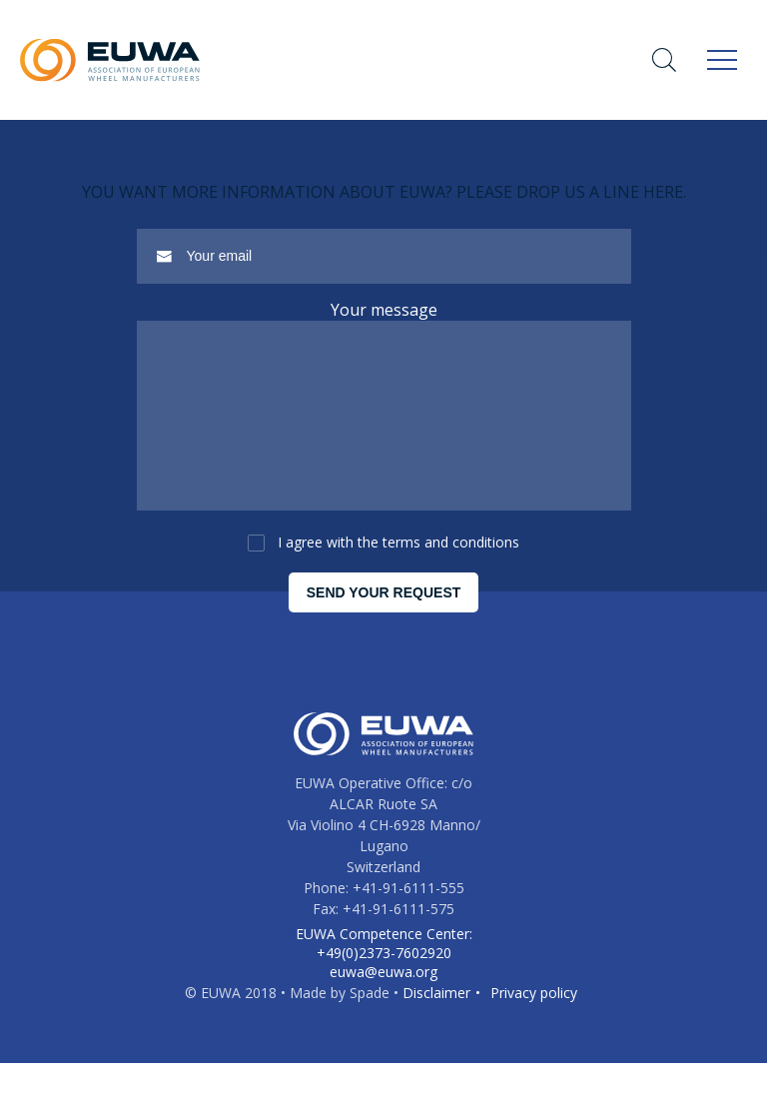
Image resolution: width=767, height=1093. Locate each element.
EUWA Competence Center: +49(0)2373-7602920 (384, 973)
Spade (369, 1022)
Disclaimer (436, 1022)
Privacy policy (533, 1022)
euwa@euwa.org (383, 1001)
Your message (384, 310)
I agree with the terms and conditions (398, 571)
